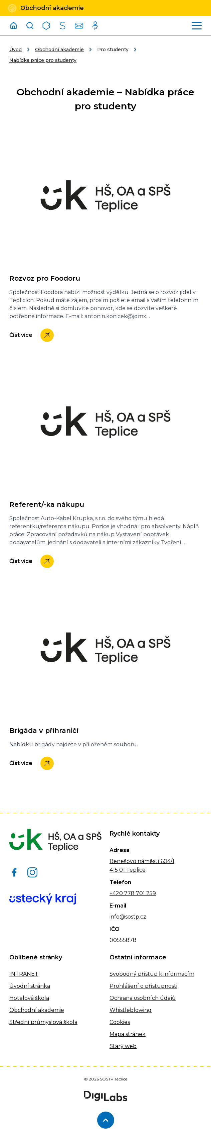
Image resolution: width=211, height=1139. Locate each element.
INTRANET (23, 974)
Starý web (123, 1046)
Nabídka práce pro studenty (42, 60)
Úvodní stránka (29, 986)
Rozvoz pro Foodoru (44, 278)
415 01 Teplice (128, 870)
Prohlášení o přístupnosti (143, 986)
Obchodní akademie (59, 49)
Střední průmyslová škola (43, 1022)
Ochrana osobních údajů (143, 998)
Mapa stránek (128, 1034)
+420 (116, 893)
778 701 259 (139, 893)
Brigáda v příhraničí (43, 731)
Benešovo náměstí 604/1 (142, 861)
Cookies (120, 1022)
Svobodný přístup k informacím (152, 974)
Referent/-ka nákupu (46, 504)
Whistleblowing (131, 1010)
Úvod (15, 49)
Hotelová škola (29, 998)
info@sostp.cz (128, 917)
